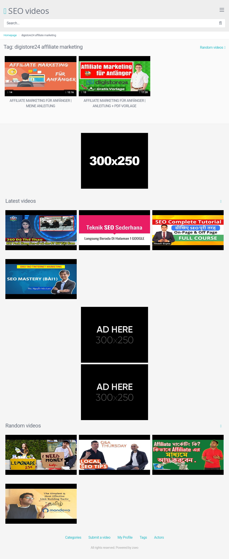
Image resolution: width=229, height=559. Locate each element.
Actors (159, 537)
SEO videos (26, 11)
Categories (73, 537)
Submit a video (99, 537)
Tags (143, 537)
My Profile (125, 537)
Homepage (10, 35)
